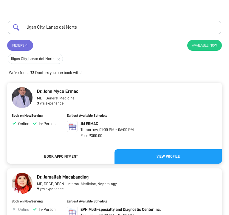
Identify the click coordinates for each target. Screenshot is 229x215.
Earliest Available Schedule (87, 115)
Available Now (204, 45)
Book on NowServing (27, 115)
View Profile (168, 156)
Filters (20, 45)
